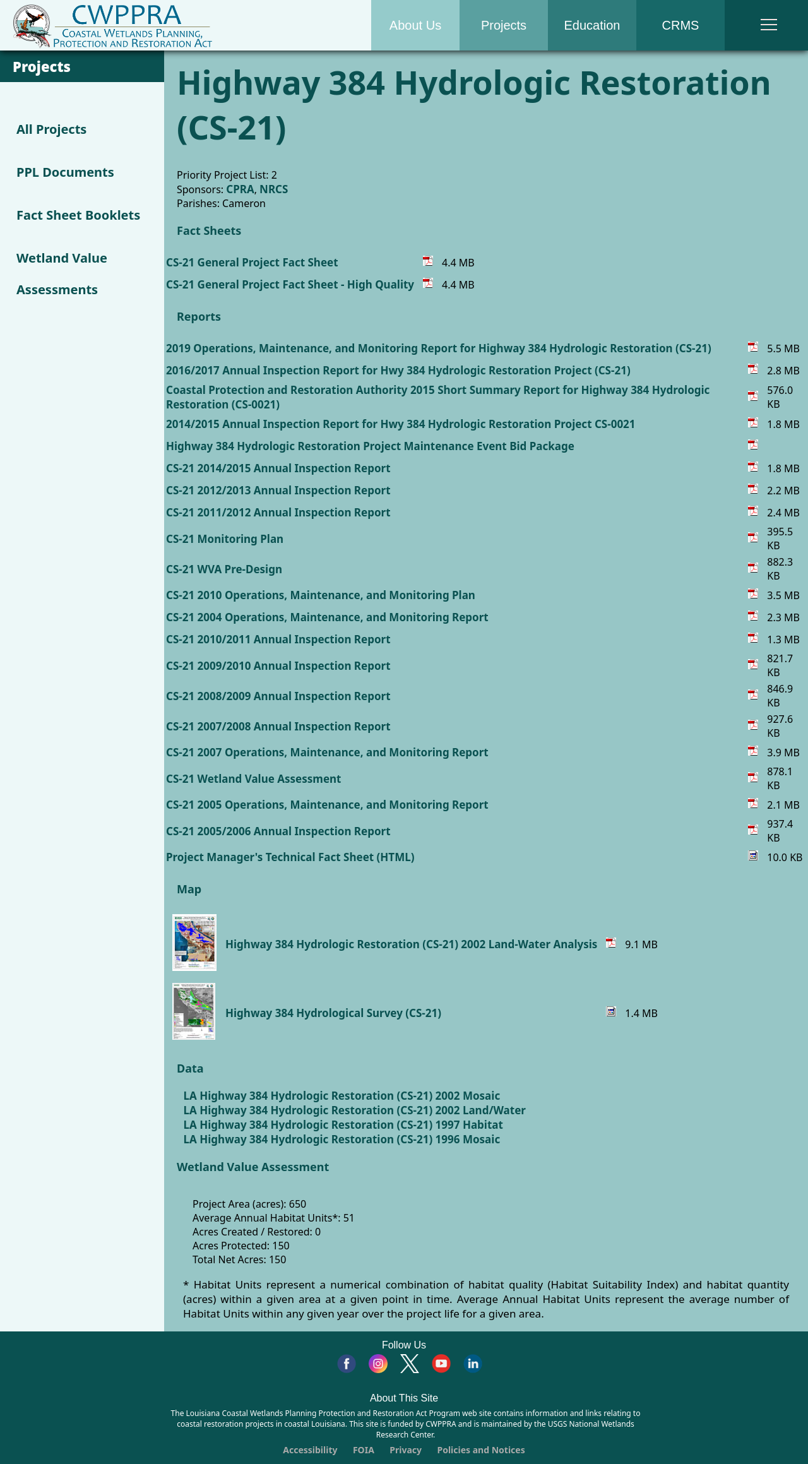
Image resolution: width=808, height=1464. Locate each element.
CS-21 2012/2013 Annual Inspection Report (278, 490)
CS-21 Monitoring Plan (224, 539)
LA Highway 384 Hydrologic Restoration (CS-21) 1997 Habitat (343, 1124)
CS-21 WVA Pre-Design (224, 569)
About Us (415, 25)
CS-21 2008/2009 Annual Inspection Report (278, 696)
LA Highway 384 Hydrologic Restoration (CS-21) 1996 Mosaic (342, 1139)
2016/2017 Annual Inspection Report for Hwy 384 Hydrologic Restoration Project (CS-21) (398, 370)
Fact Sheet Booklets (78, 214)
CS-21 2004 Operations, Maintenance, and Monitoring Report (327, 617)
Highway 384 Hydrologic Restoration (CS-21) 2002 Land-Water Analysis (411, 944)
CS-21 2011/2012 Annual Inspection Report (278, 512)
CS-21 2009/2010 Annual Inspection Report (278, 665)
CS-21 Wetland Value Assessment (253, 778)
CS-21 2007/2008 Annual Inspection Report (278, 726)
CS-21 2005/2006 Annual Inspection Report (278, 831)
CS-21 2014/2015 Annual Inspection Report (278, 468)
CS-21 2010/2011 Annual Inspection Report (278, 639)
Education (592, 25)
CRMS (680, 25)
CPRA (240, 189)
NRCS (273, 189)
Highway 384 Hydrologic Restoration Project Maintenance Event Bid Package (370, 446)
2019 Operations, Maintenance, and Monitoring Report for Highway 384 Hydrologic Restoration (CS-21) (438, 348)
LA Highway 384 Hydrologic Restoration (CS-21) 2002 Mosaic (342, 1095)
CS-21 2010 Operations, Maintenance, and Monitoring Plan (320, 595)
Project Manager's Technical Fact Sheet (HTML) (290, 857)
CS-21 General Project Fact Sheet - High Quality (290, 284)
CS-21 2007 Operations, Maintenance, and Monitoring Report (327, 752)
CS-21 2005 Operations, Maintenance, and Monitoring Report (327, 804)
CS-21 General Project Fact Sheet (252, 262)
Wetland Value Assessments (61, 273)
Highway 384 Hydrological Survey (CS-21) (333, 1013)
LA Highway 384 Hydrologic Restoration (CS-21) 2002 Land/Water (355, 1110)
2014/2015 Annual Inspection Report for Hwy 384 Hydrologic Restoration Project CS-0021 (401, 424)
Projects (503, 25)
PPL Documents (65, 172)
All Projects (51, 129)
